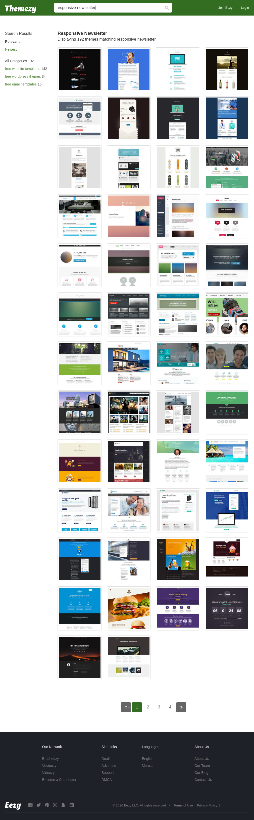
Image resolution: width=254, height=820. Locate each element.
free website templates (22, 69)
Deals (106, 759)
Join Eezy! (225, 8)
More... (147, 766)
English (148, 759)
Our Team (202, 766)
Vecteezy (49, 766)
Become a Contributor (59, 780)
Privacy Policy (207, 805)
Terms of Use (183, 805)
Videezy (48, 773)
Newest (11, 49)
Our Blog (201, 773)
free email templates (21, 84)
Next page (184, 707)
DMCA (106, 780)
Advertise (108, 766)
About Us (201, 759)
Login (245, 8)
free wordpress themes (23, 76)
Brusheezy (50, 759)
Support (107, 773)
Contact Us (203, 780)
